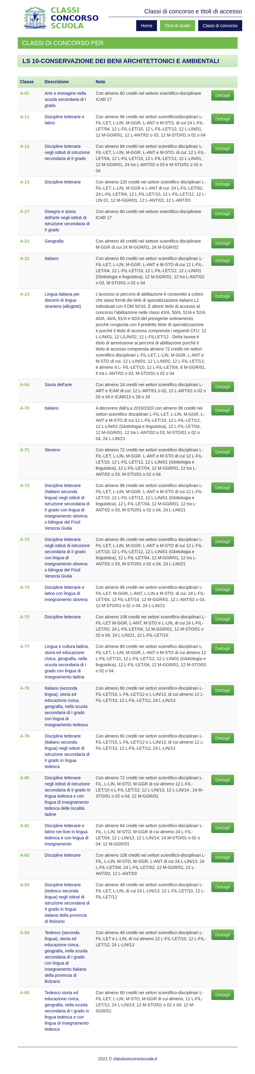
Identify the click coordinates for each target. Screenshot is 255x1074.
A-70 (24, 408)
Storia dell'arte (58, 384)
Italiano (51, 258)
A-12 (24, 146)
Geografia (54, 241)
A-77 (24, 646)
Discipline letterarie (63, 182)
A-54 (24, 384)
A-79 (24, 736)
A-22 (24, 258)
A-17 (24, 211)
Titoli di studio (178, 25)
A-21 (24, 241)
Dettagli (222, 95)
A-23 (24, 294)
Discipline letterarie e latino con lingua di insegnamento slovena (66, 593)
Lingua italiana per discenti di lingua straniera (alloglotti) (63, 300)
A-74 (24, 587)
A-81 (24, 825)
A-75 (24, 616)
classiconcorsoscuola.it (135, 1058)
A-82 (24, 855)
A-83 (24, 884)
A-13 (24, 182)
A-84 (24, 932)
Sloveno (52, 449)
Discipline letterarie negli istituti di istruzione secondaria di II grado (67, 152)
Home (146, 25)
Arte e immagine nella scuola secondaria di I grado (65, 99)
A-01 (24, 93)
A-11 (24, 116)
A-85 (24, 992)
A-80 (24, 777)
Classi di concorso (220, 25)
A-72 (24, 485)
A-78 (24, 688)
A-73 (24, 539)
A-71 (24, 449)
